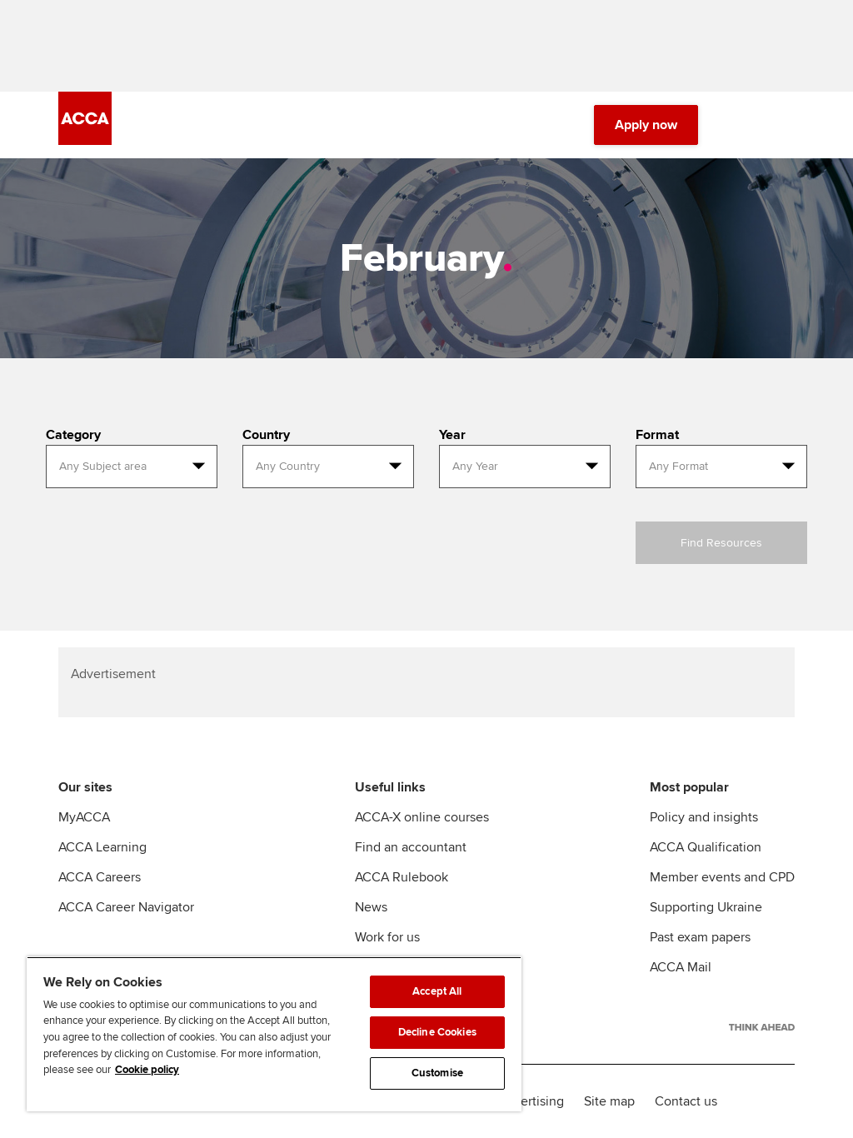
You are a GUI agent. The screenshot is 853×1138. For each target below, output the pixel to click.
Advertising (531, 1101)
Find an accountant (410, 847)
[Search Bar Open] (738, 125)
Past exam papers (700, 937)
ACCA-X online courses (422, 817)
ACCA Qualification (705, 847)
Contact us (686, 1101)
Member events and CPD (722, 877)
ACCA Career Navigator (126, 907)
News (371, 907)
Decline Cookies (437, 1032)
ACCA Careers (99, 877)
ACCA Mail (680, 967)
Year (452, 435)
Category (73, 435)
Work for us (387, 937)
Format (657, 435)
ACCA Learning (102, 847)
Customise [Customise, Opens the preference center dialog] (437, 1073)
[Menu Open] (785, 125)
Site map (609, 1101)
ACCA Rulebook (401, 877)
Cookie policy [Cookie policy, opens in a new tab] (147, 1069)
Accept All (436, 991)
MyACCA (84, 817)
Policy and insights (704, 817)
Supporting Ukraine (706, 907)
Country (266, 435)
